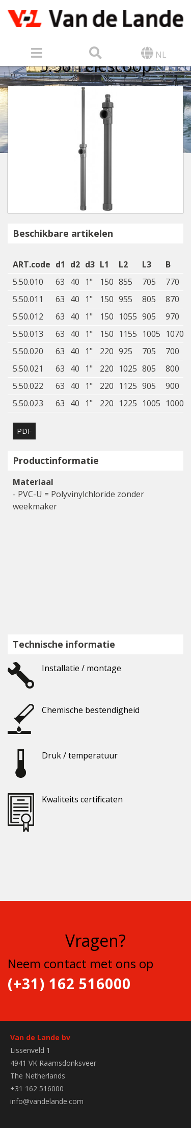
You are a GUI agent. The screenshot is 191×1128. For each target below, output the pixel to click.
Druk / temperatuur (63, 762)
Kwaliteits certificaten (65, 806)
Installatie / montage (64, 675)
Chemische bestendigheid (74, 716)
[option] (95, 149)
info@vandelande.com (47, 1101)
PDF (24, 431)
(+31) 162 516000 (69, 983)
